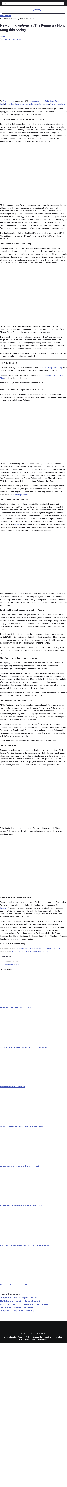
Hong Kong (19, 104)
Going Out (9, 104)
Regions (34, 104)
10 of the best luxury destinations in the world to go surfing (20, 1301)
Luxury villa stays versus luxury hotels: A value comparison (20, 1166)
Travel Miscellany (57, 104)
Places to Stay (5, 16)
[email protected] (22, 495)
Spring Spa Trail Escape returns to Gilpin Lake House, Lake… (21, 1205)
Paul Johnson (8, 101)
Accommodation (37, 101)
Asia (47, 101)
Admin (2, 36)
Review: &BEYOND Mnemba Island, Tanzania (15, 1007)
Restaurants (44, 104)
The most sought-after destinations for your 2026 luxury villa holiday (24, 1245)
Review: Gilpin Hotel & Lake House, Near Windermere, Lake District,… (24, 1047)
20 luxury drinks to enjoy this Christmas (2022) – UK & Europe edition (24, 1304)
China (52, 101)
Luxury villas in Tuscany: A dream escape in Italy (17, 1311)
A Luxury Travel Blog (53, 368)
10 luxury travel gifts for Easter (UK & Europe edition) (18, 1285)
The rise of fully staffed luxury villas (12, 1087)
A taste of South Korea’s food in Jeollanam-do (16, 1307)
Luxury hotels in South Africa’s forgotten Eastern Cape (19, 1298)
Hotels (27, 104)
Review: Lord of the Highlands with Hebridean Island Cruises (21, 1126)
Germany (3, 908)
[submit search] (64, 3)
